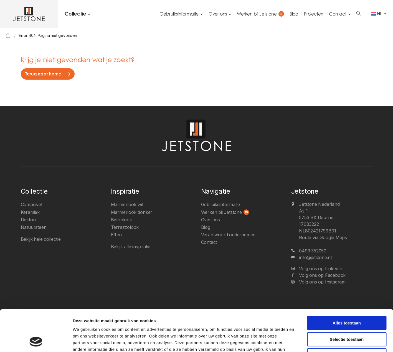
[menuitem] (378, 14)
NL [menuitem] (379, 13)
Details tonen (299, 341)
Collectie (75, 14)
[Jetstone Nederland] (29, 14)
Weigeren (346, 316)
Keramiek (30, 212)
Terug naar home (43, 74)
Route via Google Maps (323, 237)
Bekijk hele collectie (41, 239)
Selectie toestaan (347, 300)
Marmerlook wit (127, 204)
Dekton (28, 219)
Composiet (31, 204)
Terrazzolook (125, 227)
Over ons (218, 14)
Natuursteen (34, 227)
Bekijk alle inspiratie (131, 246)
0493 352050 (312, 251)
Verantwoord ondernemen (228, 234)
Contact (337, 14)
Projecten (313, 14)
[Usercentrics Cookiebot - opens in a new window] (36, 341)
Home (8, 35)
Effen (116, 234)
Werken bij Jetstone (257, 14)
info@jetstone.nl (315, 257)
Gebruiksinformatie (178, 14)
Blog (294, 14)
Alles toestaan (347, 284)
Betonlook (121, 219)
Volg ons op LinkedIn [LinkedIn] (320, 268)
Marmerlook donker (132, 212)
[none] (379, 14)
